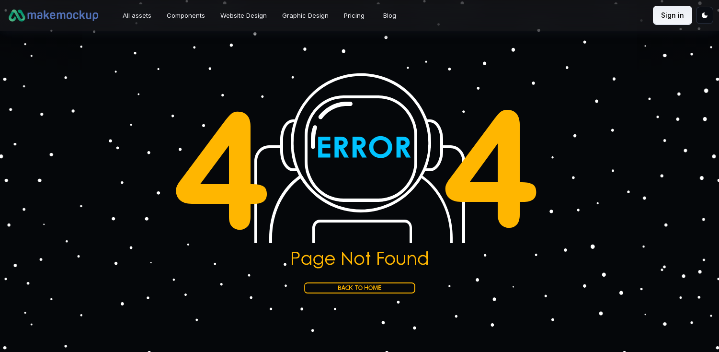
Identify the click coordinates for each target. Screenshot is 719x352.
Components (186, 15)
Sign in (672, 15)
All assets (137, 15)
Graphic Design (305, 15)
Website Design (243, 15)
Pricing (354, 15)
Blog (389, 15)
